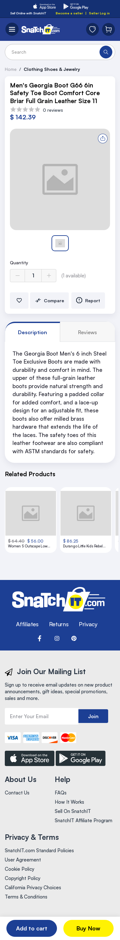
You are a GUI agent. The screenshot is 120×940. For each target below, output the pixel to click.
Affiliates (27, 624)
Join (93, 716)
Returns (58, 624)
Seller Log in (99, 13)
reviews (87, 332)
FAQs (61, 793)
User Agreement (23, 860)
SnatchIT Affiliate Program (83, 820)
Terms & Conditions (26, 897)
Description (32, 332)
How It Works (69, 802)
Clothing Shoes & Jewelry (52, 69)
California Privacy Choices (33, 887)
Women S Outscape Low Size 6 (27, 546)
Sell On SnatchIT (73, 811)
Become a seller (69, 13)
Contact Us (17, 793)
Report (88, 300)
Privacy (88, 624)
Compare (49, 300)
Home (11, 69)
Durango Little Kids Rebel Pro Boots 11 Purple (83, 546)
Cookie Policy (19, 869)
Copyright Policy (22, 878)
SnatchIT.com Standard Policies (39, 850)
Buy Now (88, 928)
